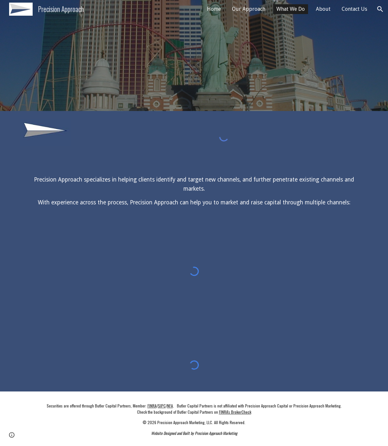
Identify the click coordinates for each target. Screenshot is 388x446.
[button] (380, 9)
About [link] (323, 9)
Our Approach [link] (248, 9)
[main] (194, 191)
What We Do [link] (290, 9)
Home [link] (214, 9)
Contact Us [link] (354, 9)
